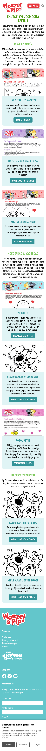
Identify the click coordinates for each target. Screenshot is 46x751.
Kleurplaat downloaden (23, 399)
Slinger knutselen (23, 241)
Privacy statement (10, 640)
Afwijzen (37, 745)
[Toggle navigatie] (33, 5)
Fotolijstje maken (23, 463)
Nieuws (5, 646)
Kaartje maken (23, 120)
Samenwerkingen (9, 643)
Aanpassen (23, 745)
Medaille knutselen (23, 335)
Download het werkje (23, 180)
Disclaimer (6, 637)
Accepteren (8, 745)
